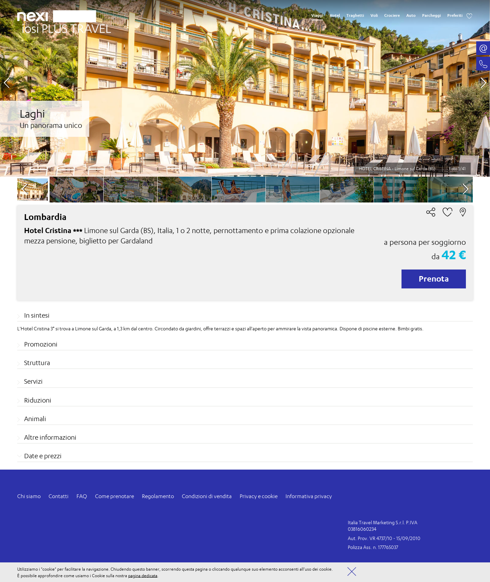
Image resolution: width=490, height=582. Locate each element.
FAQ (81, 496)
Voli (374, 15)
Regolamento (158, 496)
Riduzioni (37, 400)
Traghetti (355, 15)
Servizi (33, 381)
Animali (35, 419)
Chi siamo (29, 496)
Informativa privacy (308, 496)
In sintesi (37, 315)
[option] (245, 88)
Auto (411, 15)
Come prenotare (114, 496)
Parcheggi (431, 15)
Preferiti (454, 15)
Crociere (392, 15)
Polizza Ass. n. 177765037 (373, 547)
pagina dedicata (142, 575)
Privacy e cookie (259, 496)
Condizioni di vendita (207, 496)
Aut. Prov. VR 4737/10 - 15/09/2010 (384, 538)
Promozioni (41, 344)
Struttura (37, 363)
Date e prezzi (43, 456)
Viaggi (317, 15)
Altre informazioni (50, 437)
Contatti (59, 496)
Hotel (335, 15)
